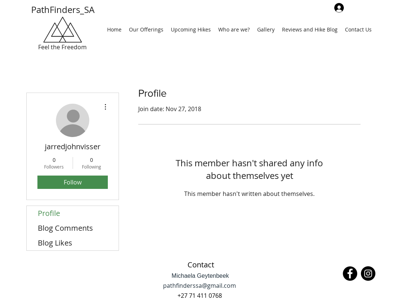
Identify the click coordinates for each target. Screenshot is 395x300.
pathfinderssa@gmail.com (199, 285)
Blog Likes (55, 243)
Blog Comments (65, 228)
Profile (49, 213)
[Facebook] (350, 273)
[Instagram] (368, 273)
